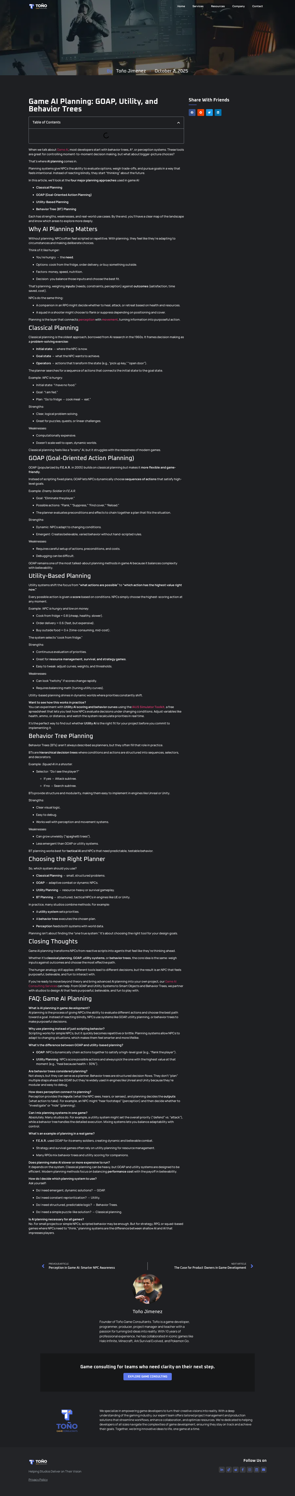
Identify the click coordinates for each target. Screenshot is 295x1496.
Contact (257, 6)
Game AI (62, 150)
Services (198, 6)
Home (181, 6)
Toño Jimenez (131, 71)
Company (238, 6)
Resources (218, 6)
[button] (192, 112)
